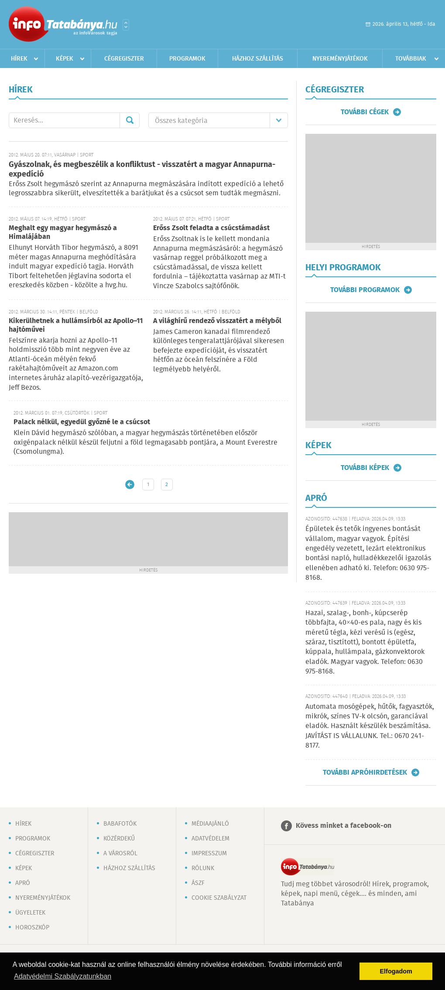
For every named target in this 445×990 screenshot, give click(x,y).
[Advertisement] (148, 538)
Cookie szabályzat (219, 898)
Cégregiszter (124, 59)
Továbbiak (410, 59)
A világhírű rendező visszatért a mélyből (217, 321)
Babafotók (120, 824)
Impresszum (209, 853)
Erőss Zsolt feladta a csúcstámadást (211, 228)
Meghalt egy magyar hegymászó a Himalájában (63, 232)
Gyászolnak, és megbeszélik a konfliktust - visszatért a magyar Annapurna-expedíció (142, 170)
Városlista (126, 25)
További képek (365, 468)
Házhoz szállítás (257, 59)
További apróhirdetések (365, 772)
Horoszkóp (32, 927)
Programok (187, 59)
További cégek (365, 112)
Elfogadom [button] (396, 971)
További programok (365, 290)
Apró (22, 883)
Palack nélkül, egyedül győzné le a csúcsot (82, 422)
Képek (64, 59)
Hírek (19, 59)
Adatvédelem (210, 839)
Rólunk (203, 868)
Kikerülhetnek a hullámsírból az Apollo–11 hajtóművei (76, 325)
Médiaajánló (210, 824)
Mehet (130, 120)
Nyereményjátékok (340, 59)
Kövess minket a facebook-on (343, 825)
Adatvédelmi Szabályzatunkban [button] (62, 976)
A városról (120, 853)
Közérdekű (119, 839)
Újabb (129, 484)
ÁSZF (198, 883)
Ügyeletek (30, 913)
